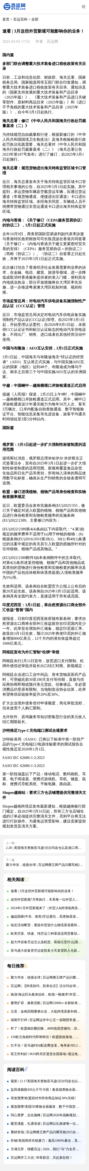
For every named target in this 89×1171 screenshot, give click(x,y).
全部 (34, 19)
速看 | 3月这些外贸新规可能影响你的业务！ (43, 891)
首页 (5, 19)
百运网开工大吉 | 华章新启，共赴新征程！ (42, 1157)
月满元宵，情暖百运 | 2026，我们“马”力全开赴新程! (49, 1149)
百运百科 (20, 19)
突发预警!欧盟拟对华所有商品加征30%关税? (43, 1098)
